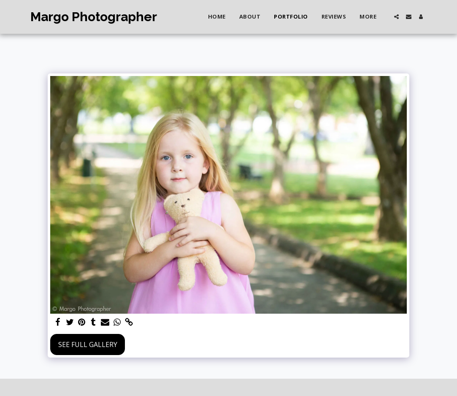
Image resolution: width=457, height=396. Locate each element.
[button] (396, 16)
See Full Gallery (87, 344)
